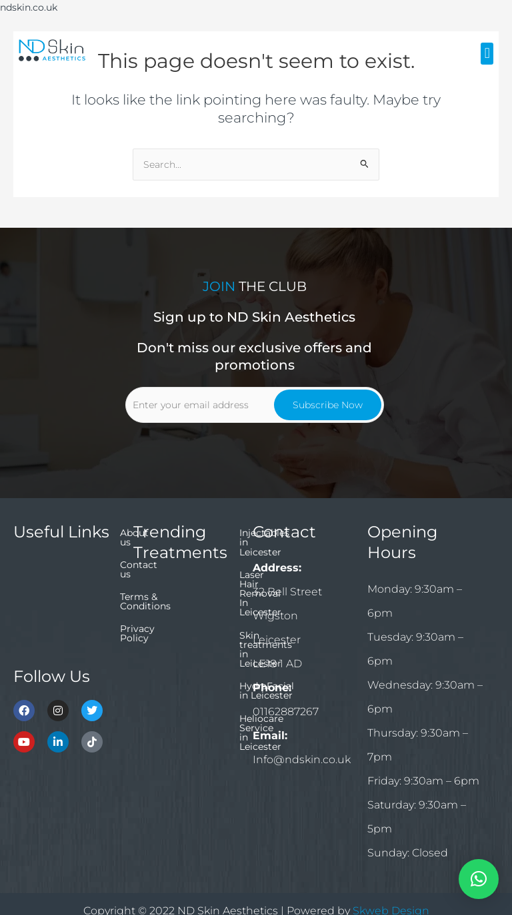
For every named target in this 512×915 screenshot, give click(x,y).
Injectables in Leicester (186, 588)
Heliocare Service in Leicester (179, 711)
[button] (487, 54)
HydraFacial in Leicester (166, 679)
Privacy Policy (46, 635)
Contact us (38, 589)
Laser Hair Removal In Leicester (184, 615)
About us (34, 567)
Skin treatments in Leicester (176, 647)
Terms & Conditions (58, 612)
